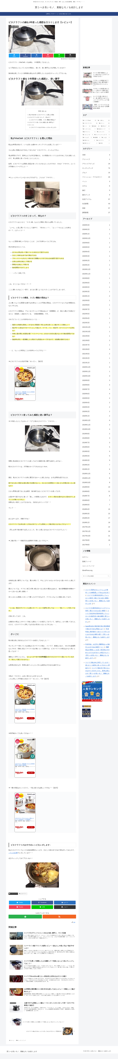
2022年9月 (96, 300)
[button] (108, 576)
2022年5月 (96, 313)
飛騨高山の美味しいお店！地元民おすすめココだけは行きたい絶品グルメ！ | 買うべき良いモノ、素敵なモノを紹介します (97, 652)
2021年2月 (96, 358)
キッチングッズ (13, 895)
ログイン (85, 557)
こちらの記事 (13, 854)
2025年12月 (96, 238)
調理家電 (96, 212)
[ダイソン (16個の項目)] (104, 123)
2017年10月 (96, 535)
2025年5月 (96, 247)
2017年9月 (96, 540)
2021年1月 (96, 362)
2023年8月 (96, 278)
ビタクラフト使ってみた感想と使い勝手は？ (41, 123)
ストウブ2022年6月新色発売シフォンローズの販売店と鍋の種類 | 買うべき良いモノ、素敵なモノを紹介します (97, 616)
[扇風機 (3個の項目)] (97, 137)
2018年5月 (96, 504)
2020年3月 (96, 407)
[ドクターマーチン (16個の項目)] (90, 123)
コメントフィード (88, 566)
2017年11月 (96, 531)
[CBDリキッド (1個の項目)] (90, 143)
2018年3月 (96, 513)
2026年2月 (96, 229)
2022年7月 (96, 309)
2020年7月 (96, 389)
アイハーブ (96, 159)
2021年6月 (96, 349)
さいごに (31, 126)
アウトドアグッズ (96, 163)
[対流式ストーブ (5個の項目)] (103, 129)
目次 (39, 111)
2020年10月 (96, 376)
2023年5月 (96, 287)
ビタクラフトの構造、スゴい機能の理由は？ (43, 120)
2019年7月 (96, 442)
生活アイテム (96, 199)
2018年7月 (96, 495)
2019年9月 (96, 433)
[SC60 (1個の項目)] (104, 143)
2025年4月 (96, 251)
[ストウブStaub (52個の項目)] (89, 120)
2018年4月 (96, 509)
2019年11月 (96, 424)
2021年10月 (96, 331)
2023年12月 (96, 269)
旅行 (96, 190)
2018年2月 (96, 518)
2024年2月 (96, 265)
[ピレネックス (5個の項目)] (103, 132)
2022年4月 (96, 318)
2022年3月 (96, 322)
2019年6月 (96, 447)
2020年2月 (96, 411)
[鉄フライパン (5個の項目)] (89, 132)
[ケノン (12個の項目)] (86, 126)
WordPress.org (87, 570)
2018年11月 (96, 478)
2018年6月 (96, 500)
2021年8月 (96, 340)
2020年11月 (96, 371)
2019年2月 (96, 464)
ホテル (96, 186)
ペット (96, 181)
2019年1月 (96, 469)
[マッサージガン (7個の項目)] (89, 129)
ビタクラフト (23, 895)
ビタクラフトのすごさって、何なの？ (39, 117)
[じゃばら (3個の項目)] (105, 137)
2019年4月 (96, 456)
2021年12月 (96, 327)
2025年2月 (96, 260)
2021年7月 (96, 345)
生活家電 (96, 203)
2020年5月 (96, 398)
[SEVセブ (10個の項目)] (105, 126)
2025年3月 (96, 256)
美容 (96, 208)
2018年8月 (96, 491)
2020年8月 (96, 385)
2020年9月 (96, 380)
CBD (96, 154)
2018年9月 (96, 487)
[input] (96, 576)
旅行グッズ (96, 194)
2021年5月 (96, 353)
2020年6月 (96, 393)
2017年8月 (96, 544)
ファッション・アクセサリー (96, 177)
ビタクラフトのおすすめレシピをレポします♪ (43, 128)
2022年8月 (96, 305)
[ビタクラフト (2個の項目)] (103, 140)
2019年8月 (96, 438)
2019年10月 (96, 429)
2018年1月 (96, 522)
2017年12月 (96, 527)
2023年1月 (96, 296)
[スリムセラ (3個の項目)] (87, 137)
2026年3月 (96, 225)
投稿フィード (86, 561)
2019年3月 (96, 460)
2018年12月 (96, 473)
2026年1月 (96, 233)
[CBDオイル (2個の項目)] (89, 140)
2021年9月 (96, 336)
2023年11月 (96, 273)
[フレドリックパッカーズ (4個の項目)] (102, 134)
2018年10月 (96, 482)
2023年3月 (96, 291)
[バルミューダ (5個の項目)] (87, 134)
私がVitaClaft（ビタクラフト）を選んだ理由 (41, 115)
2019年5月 (96, 451)
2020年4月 (96, 402)
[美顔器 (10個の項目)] (95, 126)
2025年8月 (96, 242)
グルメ (96, 172)
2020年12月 (96, 367)
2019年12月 (96, 420)
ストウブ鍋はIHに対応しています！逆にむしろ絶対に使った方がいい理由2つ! (97, 665)
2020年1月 (96, 416)
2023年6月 (96, 282)
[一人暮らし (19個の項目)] (103, 120)
